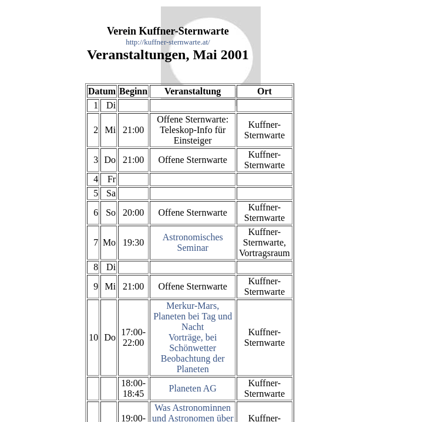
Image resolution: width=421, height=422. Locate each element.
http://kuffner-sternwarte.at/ (168, 42)
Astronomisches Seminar (193, 242)
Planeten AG (193, 388)
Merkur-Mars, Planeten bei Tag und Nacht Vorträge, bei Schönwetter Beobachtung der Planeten (192, 337)
